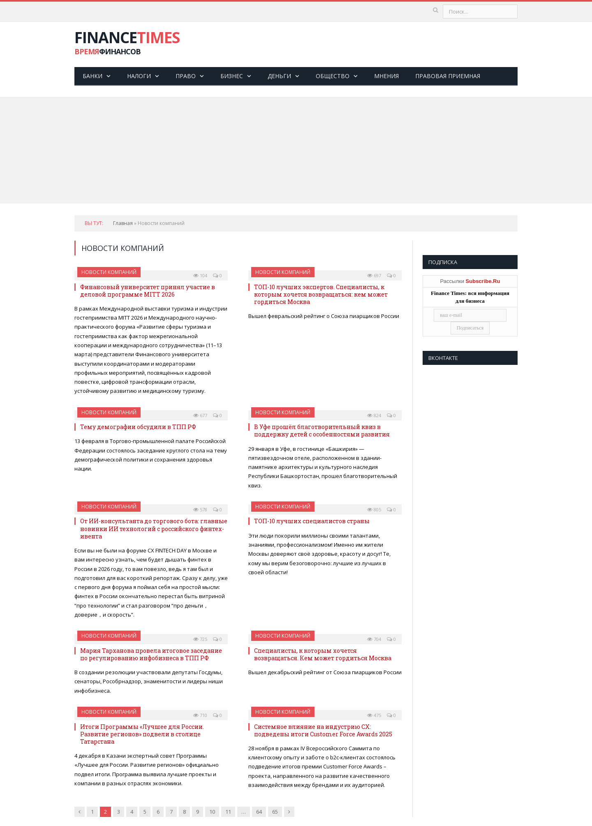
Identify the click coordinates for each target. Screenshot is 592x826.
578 (200, 509)
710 (200, 715)
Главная (123, 223)
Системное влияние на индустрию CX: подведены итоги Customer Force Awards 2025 (323, 730)
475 (374, 715)
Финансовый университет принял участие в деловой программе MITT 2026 (147, 290)
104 (200, 275)
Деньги (279, 76)
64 (259, 811)
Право (186, 76)
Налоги (139, 76)
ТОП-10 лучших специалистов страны (312, 521)
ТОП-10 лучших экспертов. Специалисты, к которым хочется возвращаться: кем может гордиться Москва (321, 294)
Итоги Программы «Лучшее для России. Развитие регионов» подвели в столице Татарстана (142, 734)
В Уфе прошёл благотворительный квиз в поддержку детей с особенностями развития (322, 430)
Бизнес (231, 76)
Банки (92, 76)
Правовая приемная (447, 76)
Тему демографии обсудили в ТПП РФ (138, 427)
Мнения (386, 76)
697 (374, 275)
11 (228, 811)
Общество (332, 76)
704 (374, 639)
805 (374, 509)
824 (374, 415)
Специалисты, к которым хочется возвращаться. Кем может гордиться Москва (322, 654)
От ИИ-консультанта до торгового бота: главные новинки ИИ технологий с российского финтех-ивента (153, 528)
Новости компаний (108, 272)
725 (200, 639)
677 (200, 415)
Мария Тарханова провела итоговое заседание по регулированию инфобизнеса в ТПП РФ (151, 654)
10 (212, 811)
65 (275, 811)
